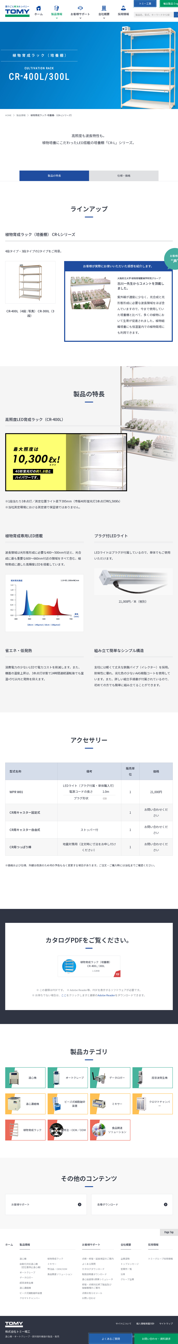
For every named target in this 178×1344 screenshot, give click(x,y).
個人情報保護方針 (145, 1323)
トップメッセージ (130, 1264)
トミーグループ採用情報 (160, 1258)
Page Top (168, 1232)
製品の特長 (54, 175)
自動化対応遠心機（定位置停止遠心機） (31, 1265)
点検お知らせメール (92, 1293)
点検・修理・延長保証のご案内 (98, 1258)
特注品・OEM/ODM (57, 1269)
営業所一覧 (126, 1269)
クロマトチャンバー (30, 1298)
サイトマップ (166, 1323)
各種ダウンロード (132, 1209)
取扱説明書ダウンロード (94, 1274)
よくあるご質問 (111, 1339)
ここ (63, 1000)
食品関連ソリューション (59, 1274)
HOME (8, 115)
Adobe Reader (106, 1000)
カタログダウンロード (93, 1269)
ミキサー (51, 1264)
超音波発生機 (26, 1282)
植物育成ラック (55, 1258)
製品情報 (21, 115)
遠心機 (23, 1258)
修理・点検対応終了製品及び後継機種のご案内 (96, 1286)
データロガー (26, 1277)
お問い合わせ (89, 1298)
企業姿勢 (125, 1258)
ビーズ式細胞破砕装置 (31, 1293)
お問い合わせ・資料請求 (156, 1339)
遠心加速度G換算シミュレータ (97, 1279)
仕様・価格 (123, 175)
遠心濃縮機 (25, 1287)
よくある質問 (89, 1264)
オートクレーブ (27, 1272)
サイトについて (123, 1323)
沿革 (123, 1274)
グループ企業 (127, 1279)
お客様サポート (46, 1209)
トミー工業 (145, 3)
